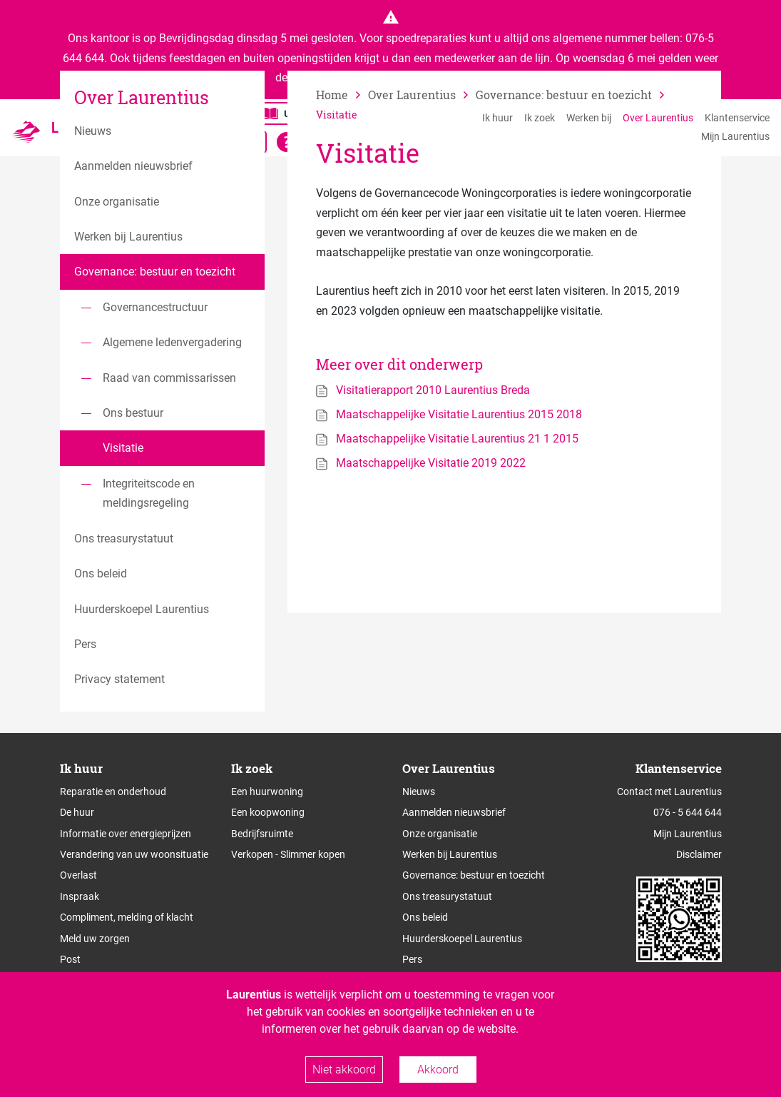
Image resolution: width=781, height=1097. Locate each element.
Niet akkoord (344, 1069)
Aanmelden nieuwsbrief (454, 812)
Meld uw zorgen (95, 938)
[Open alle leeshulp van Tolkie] (287, 142)
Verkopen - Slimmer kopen (288, 854)
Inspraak (79, 896)
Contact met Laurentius (669, 791)
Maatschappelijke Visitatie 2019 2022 (431, 463)
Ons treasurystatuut (447, 896)
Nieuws (418, 791)
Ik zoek (539, 117)
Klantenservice (737, 117)
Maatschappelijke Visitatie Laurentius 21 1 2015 (457, 438)
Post (70, 959)
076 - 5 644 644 (687, 812)
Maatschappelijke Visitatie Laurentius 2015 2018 (459, 414)
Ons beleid (425, 917)
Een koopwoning (268, 812)
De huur (77, 812)
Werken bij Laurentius (449, 854)
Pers (412, 959)
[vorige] (422, 94)
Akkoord (438, 1069)
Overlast (78, 875)
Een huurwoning (267, 791)
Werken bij (588, 117)
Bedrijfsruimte (262, 833)
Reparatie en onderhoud (113, 791)
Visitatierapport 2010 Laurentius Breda (433, 390)
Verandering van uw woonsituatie (134, 854)
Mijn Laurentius (735, 136)
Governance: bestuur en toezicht (473, 875)
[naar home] (342, 94)
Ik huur (497, 117)
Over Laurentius (658, 117)
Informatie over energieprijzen (125, 833)
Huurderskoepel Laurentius (462, 938)
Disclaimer (699, 854)
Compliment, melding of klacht (126, 917)
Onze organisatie (439, 833)
